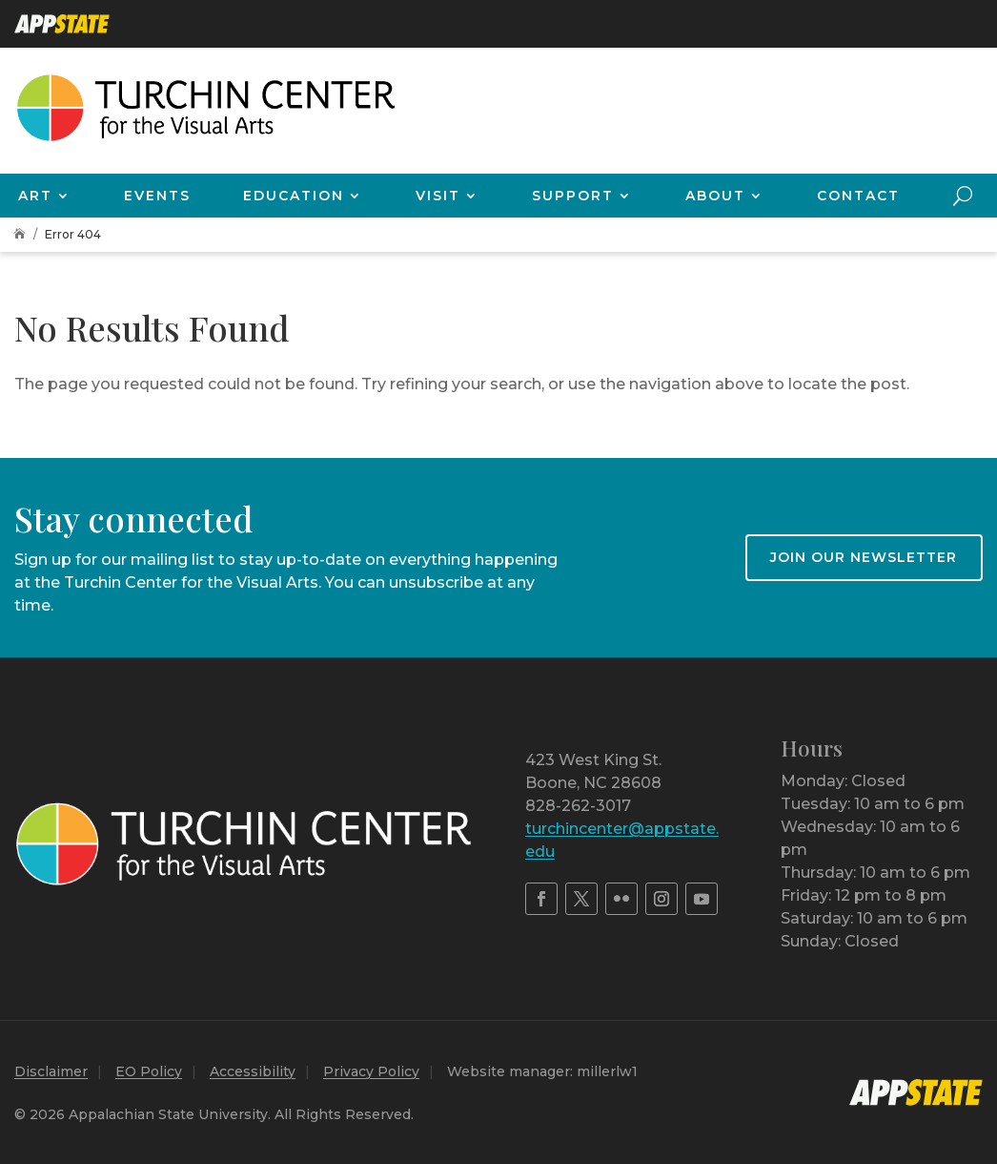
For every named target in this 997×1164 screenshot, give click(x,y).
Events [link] (157, 195)
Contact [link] (858, 195)
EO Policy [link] (148, 1071)
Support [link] (573, 195)
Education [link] (293, 195)
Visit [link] (438, 195)
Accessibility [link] (252, 1071)
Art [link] (35, 195)
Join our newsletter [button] (863, 557)
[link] (62, 23)
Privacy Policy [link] (371, 1071)
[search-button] (962, 196)
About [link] (715, 195)
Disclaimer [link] (51, 1071)
